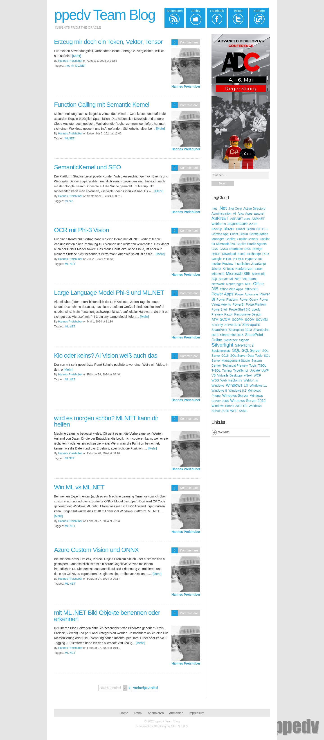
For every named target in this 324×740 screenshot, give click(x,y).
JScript (216, 268)
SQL (236, 350)
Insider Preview (222, 264)
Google (217, 259)
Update (255, 370)
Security (217, 325)
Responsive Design (247, 314)
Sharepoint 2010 (240, 329)
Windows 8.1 (237, 390)
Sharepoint (251, 324)
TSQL (262, 365)
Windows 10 (237, 385)
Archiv (137, 713)
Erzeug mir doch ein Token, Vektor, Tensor (108, 41)
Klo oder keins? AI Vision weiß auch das (105, 355)
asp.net (259, 213)
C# (258, 229)
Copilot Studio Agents (251, 244)
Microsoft (218, 274)
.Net (222, 208)
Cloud (244, 234)
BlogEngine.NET (165, 726)
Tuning (227, 370)
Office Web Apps (231, 289)
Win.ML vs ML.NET (79, 487)
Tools (253, 365)
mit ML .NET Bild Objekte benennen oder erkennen (107, 615)
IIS (260, 259)
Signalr (244, 340)
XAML (243, 411)
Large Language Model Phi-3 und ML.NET (109, 292)
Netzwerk (218, 284)
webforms (235, 380)
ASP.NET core (240, 218)
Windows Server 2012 (248, 401)
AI (72, 65)
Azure (253, 224)
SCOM (249, 319)
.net (67, 65)
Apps (248, 213)
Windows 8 (219, 390)
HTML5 (238, 259)
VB (214, 375)
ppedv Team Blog (104, 15)
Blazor (240, 229)
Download (229, 254)
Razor (228, 314)
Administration (222, 213)
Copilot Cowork (247, 239)
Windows (218, 385)
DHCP (216, 254)
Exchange (254, 254)
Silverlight (222, 345)
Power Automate (246, 294)
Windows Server (235, 395)
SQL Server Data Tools (246, 355)
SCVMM (262, 319)
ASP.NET (220, 218)
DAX (247, 249)
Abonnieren (156, 713)
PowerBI (238, 304)
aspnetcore (237, 223)
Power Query (249, 299)
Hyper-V (251, 259)
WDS (215, 380)
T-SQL (216, 370)
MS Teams (250, 279)
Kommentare (189, 42)
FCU (265, 254)
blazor (229, 229)
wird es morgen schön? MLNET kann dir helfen (106, 421)
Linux (258, 268)
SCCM (225, 319)
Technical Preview (235, 365)
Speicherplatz (221, 350)
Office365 (251, 289)
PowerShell (219, 309)
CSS (215, 249)
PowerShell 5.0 (239, 309)
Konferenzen (244, 268)
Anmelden (176, 713)
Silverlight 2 (244, 345)
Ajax (241, 213)
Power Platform (227, 299)
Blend (251, 229)
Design (257, 249)
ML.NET (80, 65)
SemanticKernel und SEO (87, 167)
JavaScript (258, 264)
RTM (215, 319)
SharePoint (219, 329)
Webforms (251, 380)
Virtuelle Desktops (230, 375)
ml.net (68, 201)
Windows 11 (258, 385)
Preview (217, 314)
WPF (233, 411)
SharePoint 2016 (231, 335)
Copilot (230, 239)
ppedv (256, 309)
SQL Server (251, 350)
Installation (242, 264)
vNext (248, 375)
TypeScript (240, 370)
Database (236, 249)
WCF (257, 375)
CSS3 (224, 249)
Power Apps (222, 294)
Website (224, 432)
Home (124, 713)
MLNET (69, 138)
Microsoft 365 (238, 273)
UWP (265, 370)
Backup (217, 229)
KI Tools (228, 268)
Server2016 (232, 325)
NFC (248, 284)
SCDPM (237, 319)
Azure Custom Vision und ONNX (96, 549)
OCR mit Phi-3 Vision (81, 230)
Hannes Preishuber (185, 86)
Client (234, 234)
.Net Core (235, 208)
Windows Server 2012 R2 (229, 406)
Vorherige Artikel (145, 688)
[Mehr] (76, 56)
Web (223, 380)
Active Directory (254, 208)
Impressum (196, 713)
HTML (227, 259)
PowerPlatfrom (256, 304)
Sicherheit (230, 340)
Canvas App (220, 234)
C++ (265, 229)
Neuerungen (234, 284)
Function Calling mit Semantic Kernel (101, 104)
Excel (241, 254)
